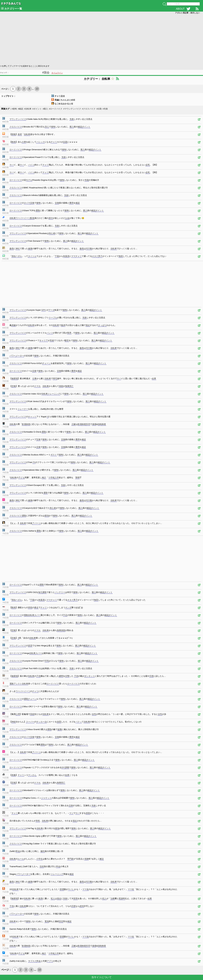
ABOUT (180, 8)
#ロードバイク (55, 109)
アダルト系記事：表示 (187, 13)
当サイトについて (101, 977)
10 (37, 88)
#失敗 (105, 109)
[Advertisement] (95, 39)
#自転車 (27, 109)
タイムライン (57, 73)
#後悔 (14, 109)
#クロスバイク (88, 109)
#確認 (20, 109)
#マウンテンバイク (72, 109)
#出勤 (99, 109)
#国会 (45, 72)
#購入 (45, 109)
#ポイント (37, 109)
